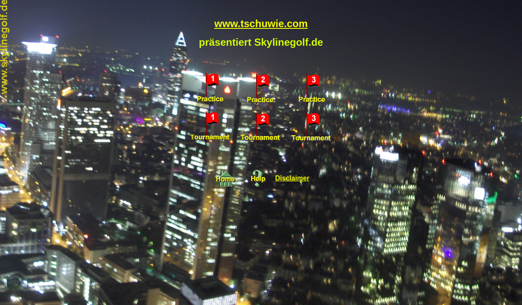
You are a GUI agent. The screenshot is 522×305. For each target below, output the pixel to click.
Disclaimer (292, 178)
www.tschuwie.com (261, 23)
